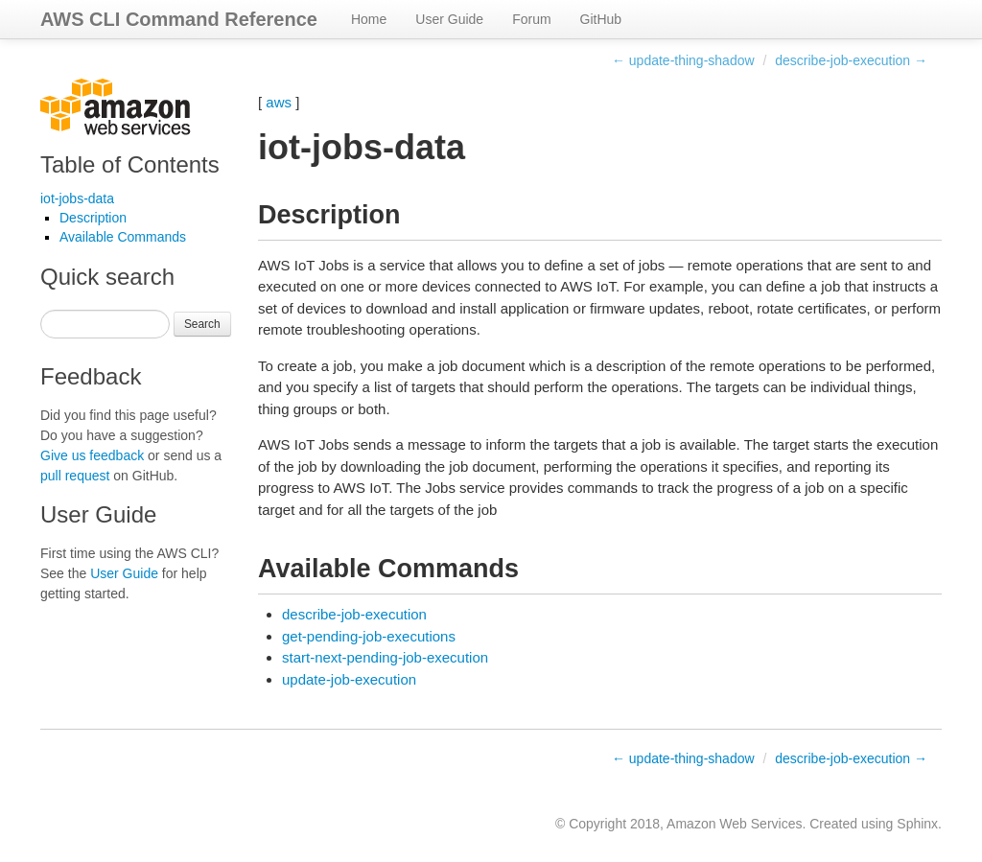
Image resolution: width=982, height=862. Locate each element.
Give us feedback (92, 455)
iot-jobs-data (77, 198)
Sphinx (917, 823)
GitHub (601, 19)
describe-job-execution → (851, 60)
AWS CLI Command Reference (178, 19)
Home (368, 19)
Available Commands (122, 237)
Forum (531, 19)
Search (202, 324)
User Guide (449, 19)
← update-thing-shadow (683, 60)
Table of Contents (130, 164)
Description (93, 217)
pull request (74, 475)
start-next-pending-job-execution (385, 657)
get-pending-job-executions (369, 636)
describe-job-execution (354, 614)
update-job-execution (349, 679)
